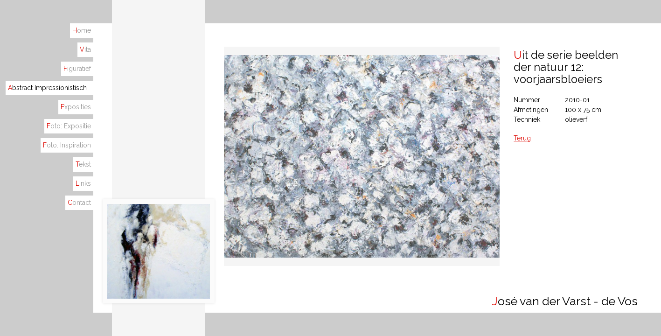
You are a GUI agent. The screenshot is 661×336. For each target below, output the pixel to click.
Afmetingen (531, 109)
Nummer (527, 100)
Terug (522, 138)
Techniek (527, 119)
